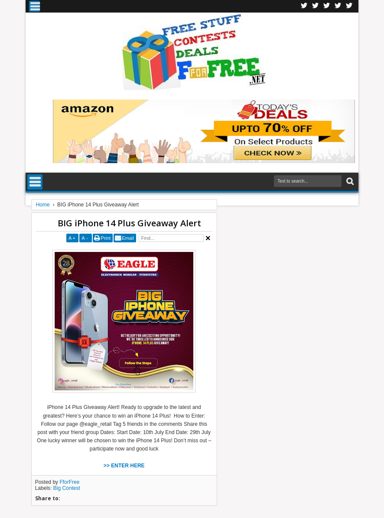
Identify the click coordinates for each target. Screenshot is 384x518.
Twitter (315, 6)
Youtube (349, 6)
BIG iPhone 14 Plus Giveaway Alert (129, 223)
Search (349, 181)
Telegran (326, 6)
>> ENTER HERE (124, 466)
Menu (34, 6)
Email (128, 238)
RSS (338, 6)
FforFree (69, 482)
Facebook (304, 6)
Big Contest (66, 488)
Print (106, 238)
